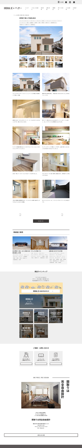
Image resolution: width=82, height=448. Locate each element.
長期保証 (54, 8)
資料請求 (63, 2)
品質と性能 (48, 8)
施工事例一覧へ (41, 220)
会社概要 (48, 2)
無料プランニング (56, 361)
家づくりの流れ (60, 8)
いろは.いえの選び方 (34, 8)
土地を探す (74, 8)
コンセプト (27, 8)
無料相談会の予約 (26, 361)
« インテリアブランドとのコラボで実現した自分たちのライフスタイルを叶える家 (29, 214)
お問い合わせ (71, 2)
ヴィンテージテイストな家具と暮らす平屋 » (53, 213)
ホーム (15, 14)
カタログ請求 (41, 361)
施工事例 (42, 8)
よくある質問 (68, 8)
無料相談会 (55, 2)
